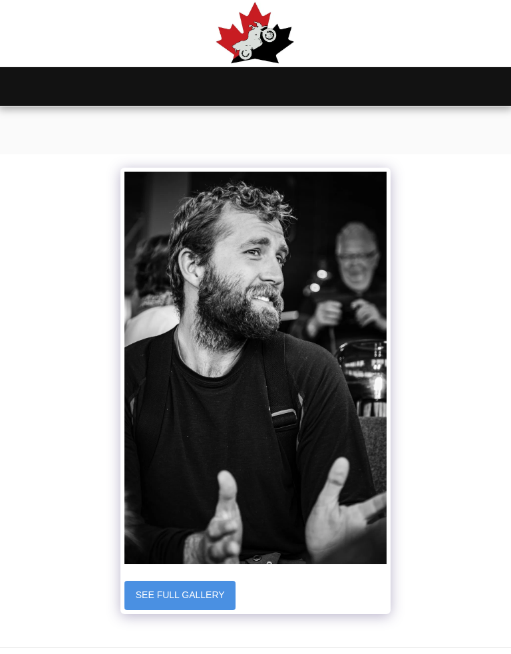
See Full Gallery (180, 594)
